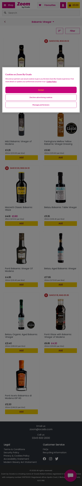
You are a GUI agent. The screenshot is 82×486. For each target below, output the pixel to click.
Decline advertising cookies (41, 97)
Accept (41, 90)
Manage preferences (40, 105)
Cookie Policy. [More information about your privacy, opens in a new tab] (51, 81)
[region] (41, 90)
